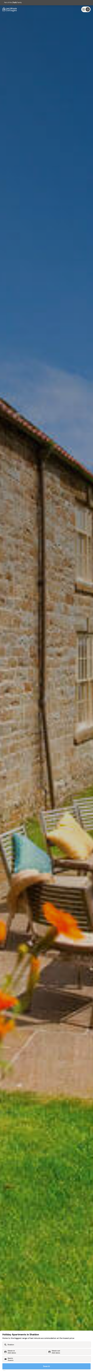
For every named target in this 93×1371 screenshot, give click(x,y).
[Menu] (86, 9)
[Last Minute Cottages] (9, 9)
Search (46, 1366)
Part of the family (13, 2)
